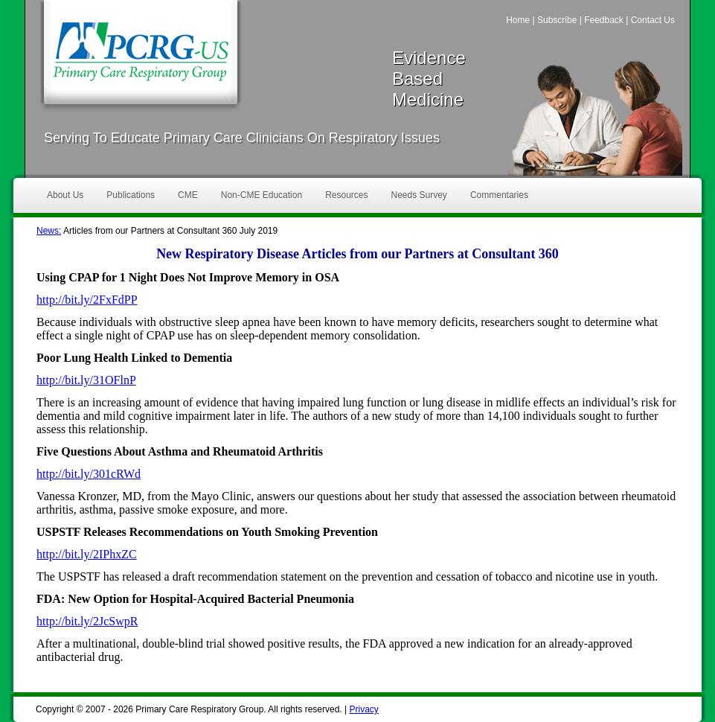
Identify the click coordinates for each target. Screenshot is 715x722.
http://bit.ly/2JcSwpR (87, 621)
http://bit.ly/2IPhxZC (86, 554)
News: (48, 231)
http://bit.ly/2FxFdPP (87, 299)
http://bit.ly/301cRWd (88, 473)
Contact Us (653, 20)
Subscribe (557, 20)
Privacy (363, 709)
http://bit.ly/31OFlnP (86, 380)
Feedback (603, 20)
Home (518, 20)
